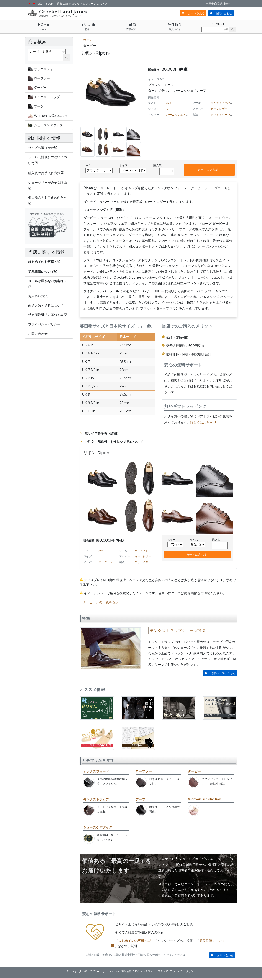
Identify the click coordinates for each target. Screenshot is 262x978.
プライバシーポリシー (44, 324)
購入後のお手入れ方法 (44, 173)
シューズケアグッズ (97, 827)
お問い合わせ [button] (224, 13)
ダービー (194, 771)
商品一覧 (131, 29)
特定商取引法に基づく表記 (47, 315)
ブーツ (140, 799)
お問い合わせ (38, 334)
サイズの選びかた (41, 148)
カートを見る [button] (196, 13)
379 (168, 102)
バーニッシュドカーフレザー (184, 114)
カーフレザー (219, 108)
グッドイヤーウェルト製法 (227, 114)
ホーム (43, 29)
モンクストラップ (96, 799)
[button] (232, 29)
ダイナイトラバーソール (226, 102)
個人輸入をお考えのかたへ (47, 198)
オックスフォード (96, 771)
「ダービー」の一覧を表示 (99, 602)
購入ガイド (175, 29)
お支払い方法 (38, 296)
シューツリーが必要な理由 (47, 182)
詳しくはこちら (201, 422)
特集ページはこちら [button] (223, 673)
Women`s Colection (204, 799)
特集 (87, 29)
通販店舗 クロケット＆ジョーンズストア (60, 15)
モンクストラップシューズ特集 (178, 630)
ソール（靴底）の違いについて (47, 160)
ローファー (144, 771)
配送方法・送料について (46, 305)
